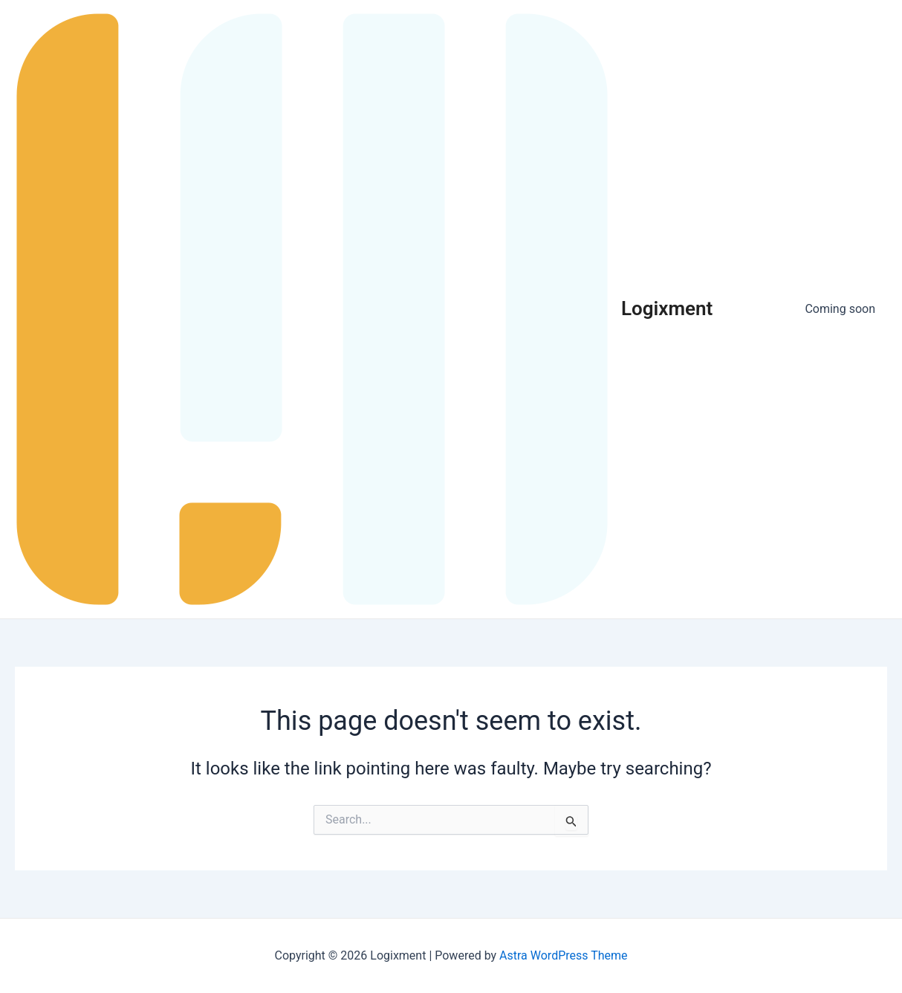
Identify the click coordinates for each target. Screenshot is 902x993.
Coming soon (840, 309)
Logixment (667, 308)
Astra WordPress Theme (563, 955)
